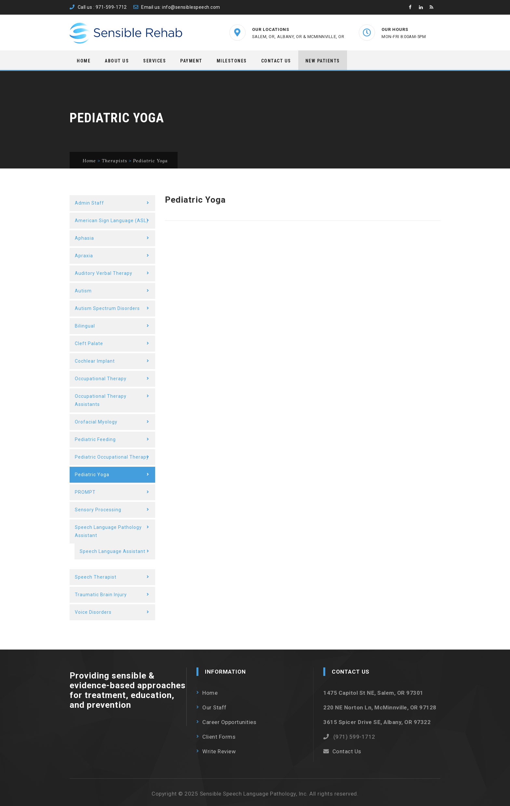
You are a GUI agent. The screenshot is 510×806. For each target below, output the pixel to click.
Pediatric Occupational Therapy (112, 457)
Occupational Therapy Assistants (101, 400)
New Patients (322, 60)
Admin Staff (89, 203)
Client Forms (218, 736)
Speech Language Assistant (112, 551)
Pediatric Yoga (92, 474)
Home (83, 60)
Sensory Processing (98, 509)
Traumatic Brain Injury (101, 594)
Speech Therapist (95, 577)
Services (154, 60)
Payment (191, 60)
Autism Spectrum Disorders (107, 308)
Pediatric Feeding (95, 439)
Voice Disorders (93, 612)
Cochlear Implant (95, 361)
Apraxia (84, 255)
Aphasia (84, 238)
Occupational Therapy (101, 378)
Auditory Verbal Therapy (103, 273)
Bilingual (85, 326)
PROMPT (85, 492)
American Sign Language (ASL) (111, 220)
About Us (117, 60)
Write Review (219, 751)
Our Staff (214, 707)
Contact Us (276, 60)
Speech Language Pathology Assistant (108, 531)
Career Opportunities (229, 722)
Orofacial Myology (96, 421)
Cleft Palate (89, 343)
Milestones (232, 60)
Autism (83, 290)
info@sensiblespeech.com (191, 7)
